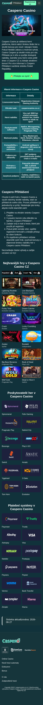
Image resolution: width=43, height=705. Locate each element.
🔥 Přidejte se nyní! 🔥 (21, 76)
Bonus (4, 671)
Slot (37, 272)
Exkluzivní (6, 667)
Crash (27, 272)
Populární (7, 272)
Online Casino (7, 659)
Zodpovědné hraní (9, 681)
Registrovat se (30, 3)
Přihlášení (17, 3)
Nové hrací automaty (10, 663)
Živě (18, 272)
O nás (4, 677)
